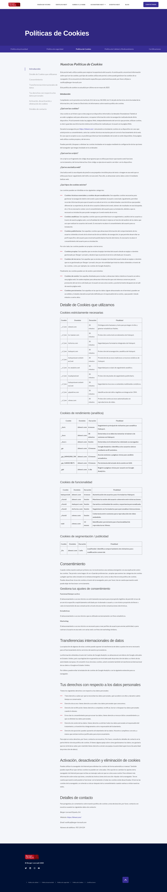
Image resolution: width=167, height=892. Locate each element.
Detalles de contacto (38, 109)
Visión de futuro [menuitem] (43, 4)
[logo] (32, 857)
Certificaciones (155, 49)
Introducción (34, 69)
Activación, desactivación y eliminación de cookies (40, 102)
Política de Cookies (83, 49)
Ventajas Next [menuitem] (61, 4)
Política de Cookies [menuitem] (78, 882)
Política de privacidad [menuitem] (48, 882)
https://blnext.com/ (86, 129)
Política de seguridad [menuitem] (63, 882)
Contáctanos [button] (151, 4)
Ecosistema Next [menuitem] (97, 4)
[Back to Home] (14, 4)
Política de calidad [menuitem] (33, 882)
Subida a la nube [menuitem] (78, 4)
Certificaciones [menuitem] (91, 882)
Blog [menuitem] (127, 4)
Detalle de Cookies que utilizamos (43, 74)
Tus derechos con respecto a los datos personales (42, 94)
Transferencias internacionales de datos (43, 86)
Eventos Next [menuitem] (114, 4)
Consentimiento (36, 79)
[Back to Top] (125, 880)
